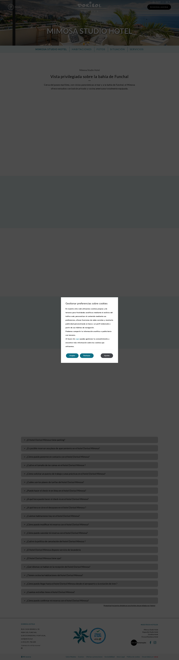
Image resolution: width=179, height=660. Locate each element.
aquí (77, 339)
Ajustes (107, 356)
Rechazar (86, 356)
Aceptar (72, 356)
